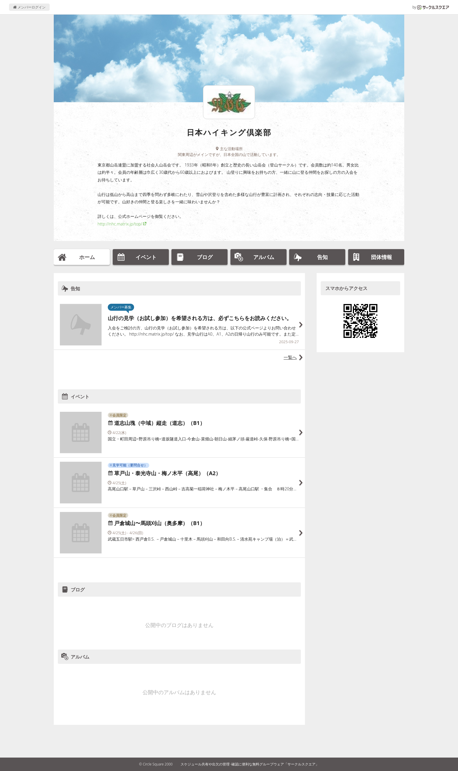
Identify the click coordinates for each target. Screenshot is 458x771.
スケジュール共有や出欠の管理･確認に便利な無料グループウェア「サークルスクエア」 (250, 764)
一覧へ (290, 357)
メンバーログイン (29, 7)
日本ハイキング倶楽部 (229, 132)
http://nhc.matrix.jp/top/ (120, 224)
